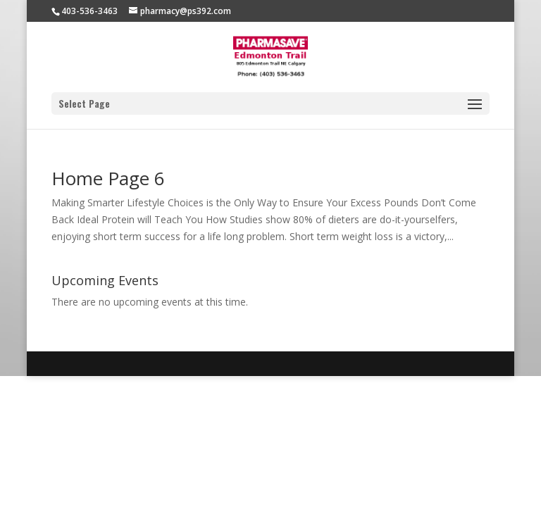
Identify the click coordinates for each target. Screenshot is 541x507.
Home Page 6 (108, 178)
